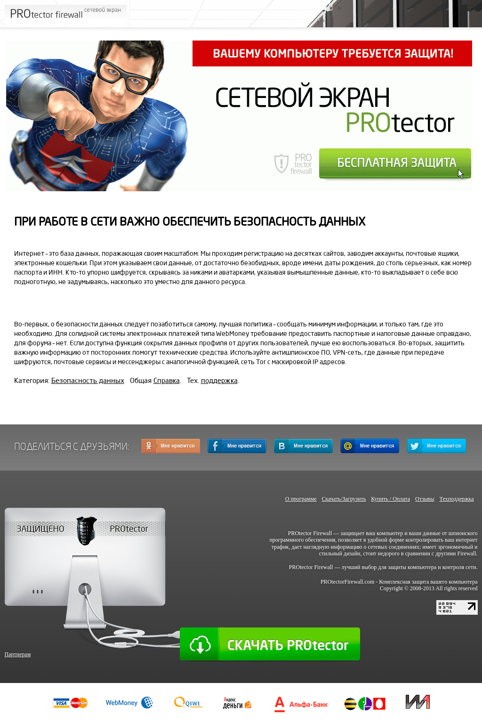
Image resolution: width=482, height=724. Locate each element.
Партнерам (18, 654)
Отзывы (424, 499)
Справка (166, 381)
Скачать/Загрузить (344, 499)
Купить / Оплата (390, 499)
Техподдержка (457, 499)
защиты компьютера (412, 567)
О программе (301, 499)
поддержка (219, 381)
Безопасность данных (87, 381)
